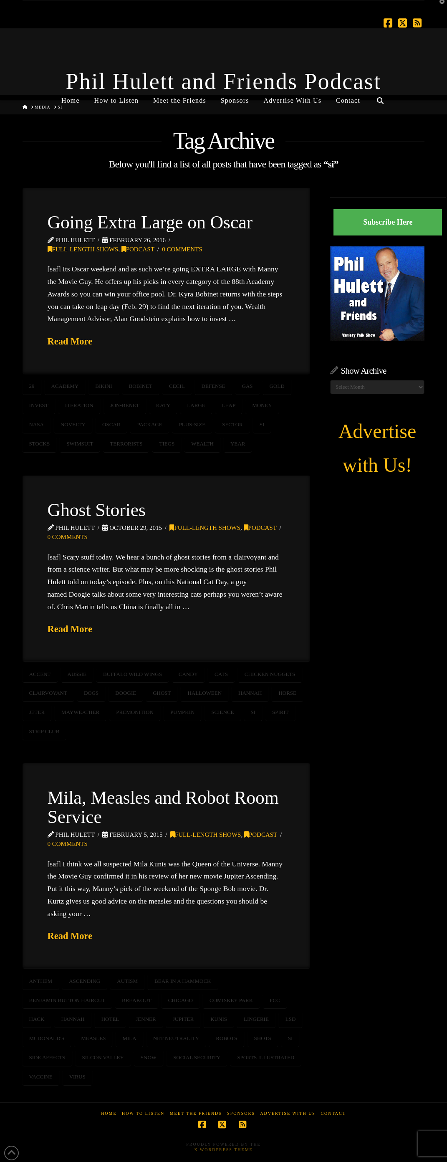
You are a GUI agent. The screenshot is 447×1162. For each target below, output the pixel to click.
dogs (91, 693)
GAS (247, 386)
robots (226, 1038)
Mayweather (80, 712)
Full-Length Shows (83, 249)
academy (65, 386)
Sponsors (241, 1113)
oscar (111, 424)
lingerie (256, 1019)
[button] (439, 8)
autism (127, 981)
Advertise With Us (288, 1113)
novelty (73, 424)
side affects (47, 1057)
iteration (79, 405)
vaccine (41, 1076)
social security (196, 1057)
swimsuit (79, 443)
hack (37, 1019)
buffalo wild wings (132, 674)
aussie (77, 674)
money (262, 405)
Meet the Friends (196, 1113)
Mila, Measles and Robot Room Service (163, 807)
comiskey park (231, 1000)
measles (93, 1038)
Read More (70, 341)
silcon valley (103, 1057)
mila (129, 1038)
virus (77, 1076)
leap (229, 405)
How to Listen (143, 1113)
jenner (146, 1019)
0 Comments (182, 249)
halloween (204, 693)
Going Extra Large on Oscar (150, 222)
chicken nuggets (270, 674)
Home (108, 1113)
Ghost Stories (97, 510)
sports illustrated (265, 1057)
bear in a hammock (182, 981)
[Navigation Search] (380, 97)
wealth (202, 443)
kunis (218, 1019)
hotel (110, 1019)
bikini (103, 386)
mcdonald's (47, 1038)
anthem (41, 981)
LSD (290, 1019)
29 (32, 386)
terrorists (126, 443)
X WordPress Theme (223, 1149)
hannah (250, 693)
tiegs (166, 443)
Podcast (137, 249)
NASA (36, 424)
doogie (125, 693)
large (196, 405)
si (262, 424)
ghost (162, 693)
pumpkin (182, 712)
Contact (333, 1113)
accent (40, 674)
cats (221, 674)
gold (277, 386)
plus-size (192, 424)
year (237, 443)
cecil (177, 386)
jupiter (183, 1019)
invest (38, 405)
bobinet (140, 386)
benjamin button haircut (67, 1000)
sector (232, 424)
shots (262, 1038)
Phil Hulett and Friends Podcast (223, 81)
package (149, 424)
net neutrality (176, 1038)
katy (163, 405)
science (222, 712)
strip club (44, 731)
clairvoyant (48, 693)
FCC (275, 1000)
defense (213, 386)
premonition (135, 712)
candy (188, 674)
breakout (137, 1000)
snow (149, 1057)
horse (287, 693)
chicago (180, 1000)
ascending (84, 981)
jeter (37, 712)
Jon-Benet (124, 405)
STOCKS (39, 443)
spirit (280, 712)
